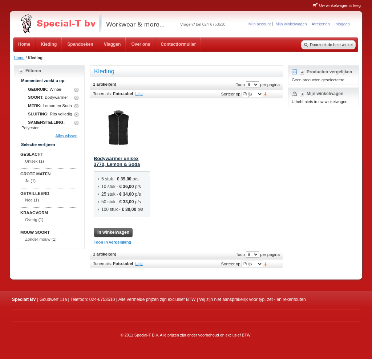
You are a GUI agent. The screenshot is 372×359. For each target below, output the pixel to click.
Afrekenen (321, 24)
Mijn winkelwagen (291, 24)
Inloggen (342, 24)
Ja (27, 181)
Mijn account (259, 24)
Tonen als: (102, 93)
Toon (240, 84)
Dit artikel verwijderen (76, 90)
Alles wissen (66, 136)
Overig (31, 219)
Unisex (31, 161)
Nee (29, 200)
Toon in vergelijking (112, 242)
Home (19, 58)
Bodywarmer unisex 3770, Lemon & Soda (117, 161)
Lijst (139, 93)
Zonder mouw (37, 239)
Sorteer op (230, 93)
